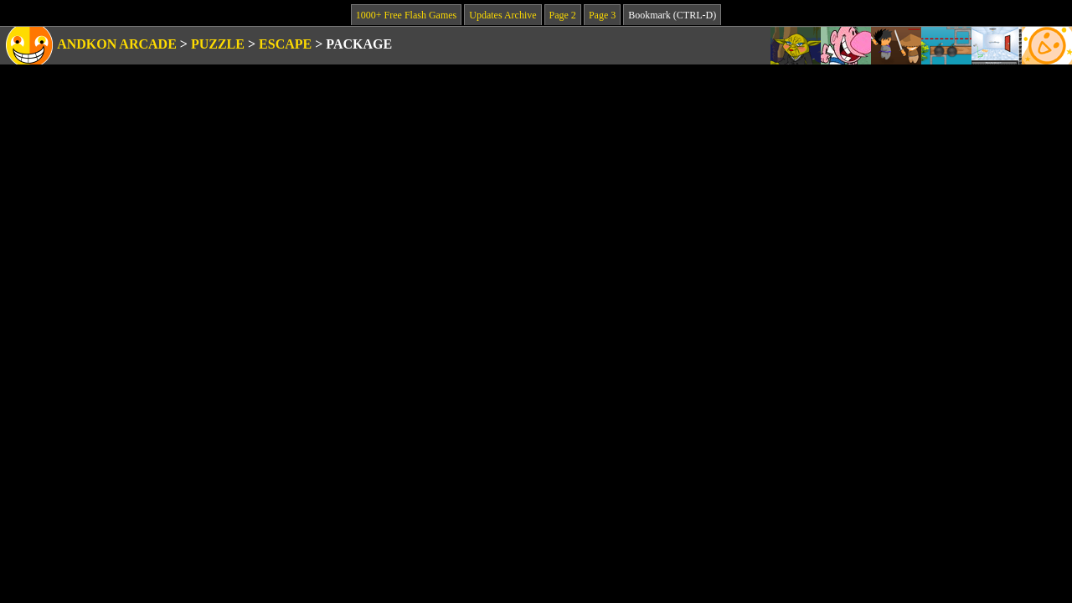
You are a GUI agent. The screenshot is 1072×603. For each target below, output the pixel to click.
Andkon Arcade (117, 44)
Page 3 (602, 15)
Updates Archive (502, 15)
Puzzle (218, 44)
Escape (285, 44)
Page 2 (562, 15)
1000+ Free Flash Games (406, 15)
